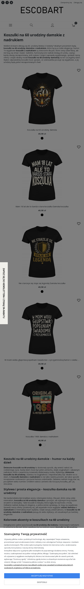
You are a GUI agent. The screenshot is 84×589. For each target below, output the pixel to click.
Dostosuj (42, 582)
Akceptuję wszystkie (42, 576)
